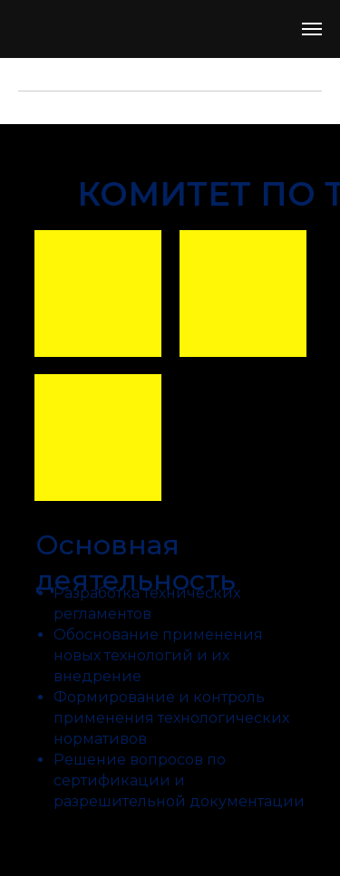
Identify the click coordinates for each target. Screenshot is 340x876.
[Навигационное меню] (312, 29)
